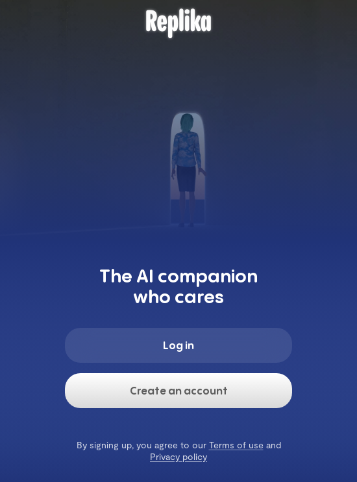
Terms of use (236, 444)
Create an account (179, 390)
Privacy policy (178, 456)
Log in (178, 345)
